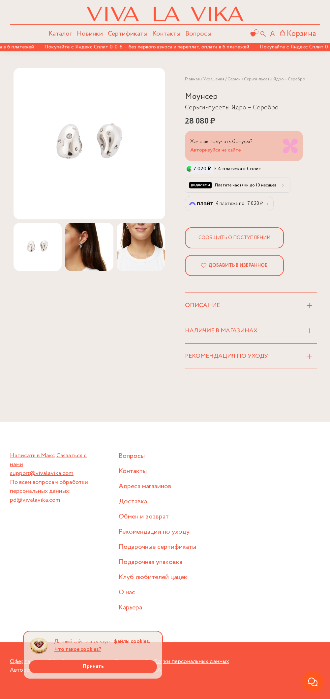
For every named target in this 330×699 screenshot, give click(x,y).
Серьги (234, 79)
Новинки (90, 34)
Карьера (130, 607)
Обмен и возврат (144, 516)
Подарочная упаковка (150, 562)
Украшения (213, 79)
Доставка (133, 501)
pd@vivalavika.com (35, 500)
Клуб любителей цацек (153, 577)
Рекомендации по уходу (154, 532)
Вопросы (198, 34)
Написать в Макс (32, 455)
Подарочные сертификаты (157, 547)
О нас (127, 592)
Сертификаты (127, 34)
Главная (192, 79)
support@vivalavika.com (42, 473)
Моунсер (201, 96)
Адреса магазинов (145, 486)
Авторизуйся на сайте (215, 150)
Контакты (166, 34)
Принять (93, 666)
